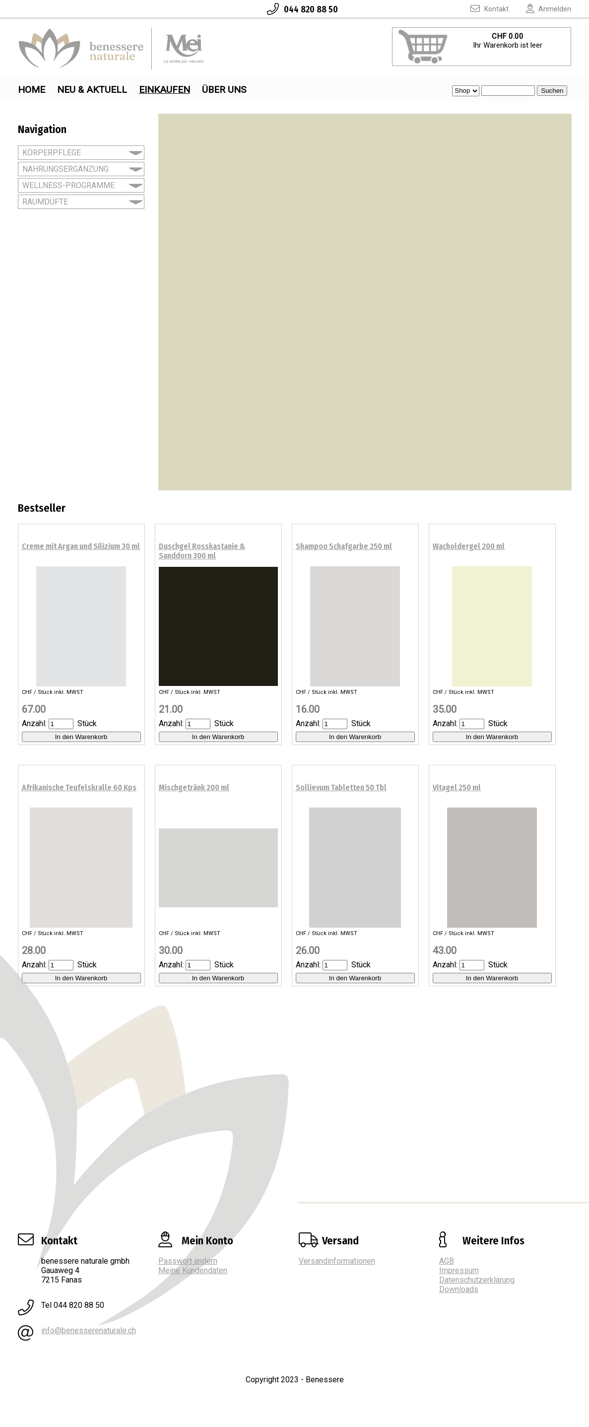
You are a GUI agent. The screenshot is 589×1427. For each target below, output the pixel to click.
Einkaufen (164, 89)
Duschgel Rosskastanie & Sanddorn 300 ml (202, 551)
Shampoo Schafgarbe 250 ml (344, 546)
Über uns (224, 89)
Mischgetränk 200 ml (194, 787)
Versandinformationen (337, 1261)
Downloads (458, 1289)
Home (31, 89)
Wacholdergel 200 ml (469, 546)
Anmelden (540, 9)
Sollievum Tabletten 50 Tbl (341, 787)
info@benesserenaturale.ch (88, 1330)
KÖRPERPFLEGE (51, 152)
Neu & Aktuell (92, 89)
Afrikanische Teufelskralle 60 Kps (79, 787)
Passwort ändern (187, 1261)
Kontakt (482, 9)
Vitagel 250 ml (457, 787)
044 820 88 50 (294, 9)
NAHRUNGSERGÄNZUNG (65, 169)
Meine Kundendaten (192, 1270)
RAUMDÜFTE (45, 201)
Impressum (459, 1270)
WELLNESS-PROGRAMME (68, 185)
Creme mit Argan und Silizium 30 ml (81, 546)
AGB (446, 1261)
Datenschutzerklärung (477, 1280)
